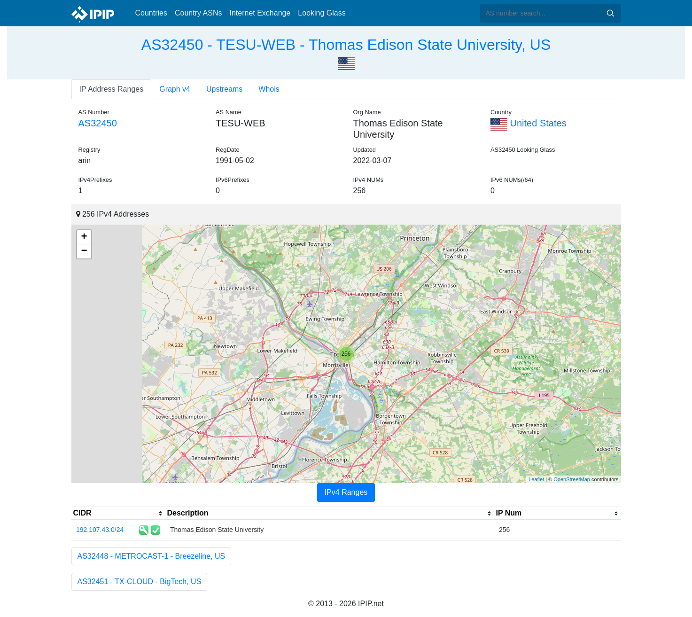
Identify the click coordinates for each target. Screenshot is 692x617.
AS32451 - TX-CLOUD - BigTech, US (140, 582)
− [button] (84, 251)
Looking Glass (321, 13)
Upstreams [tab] (224, 89)
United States (528, 123)
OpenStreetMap (571, 479)
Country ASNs (198, 13)
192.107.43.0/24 (100, 529)
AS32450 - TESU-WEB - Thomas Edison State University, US (346, 44)
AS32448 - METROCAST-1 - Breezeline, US (151, 556)
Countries (151, 13)
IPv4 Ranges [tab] (346, 492)
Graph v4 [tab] (174, 89)
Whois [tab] (268, 89)
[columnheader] (118, 513)
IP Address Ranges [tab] (111, 89)
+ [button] (84, 237)
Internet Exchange (259, 13)
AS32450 (97, 123)
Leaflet (536, 479)
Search (610, 13)
